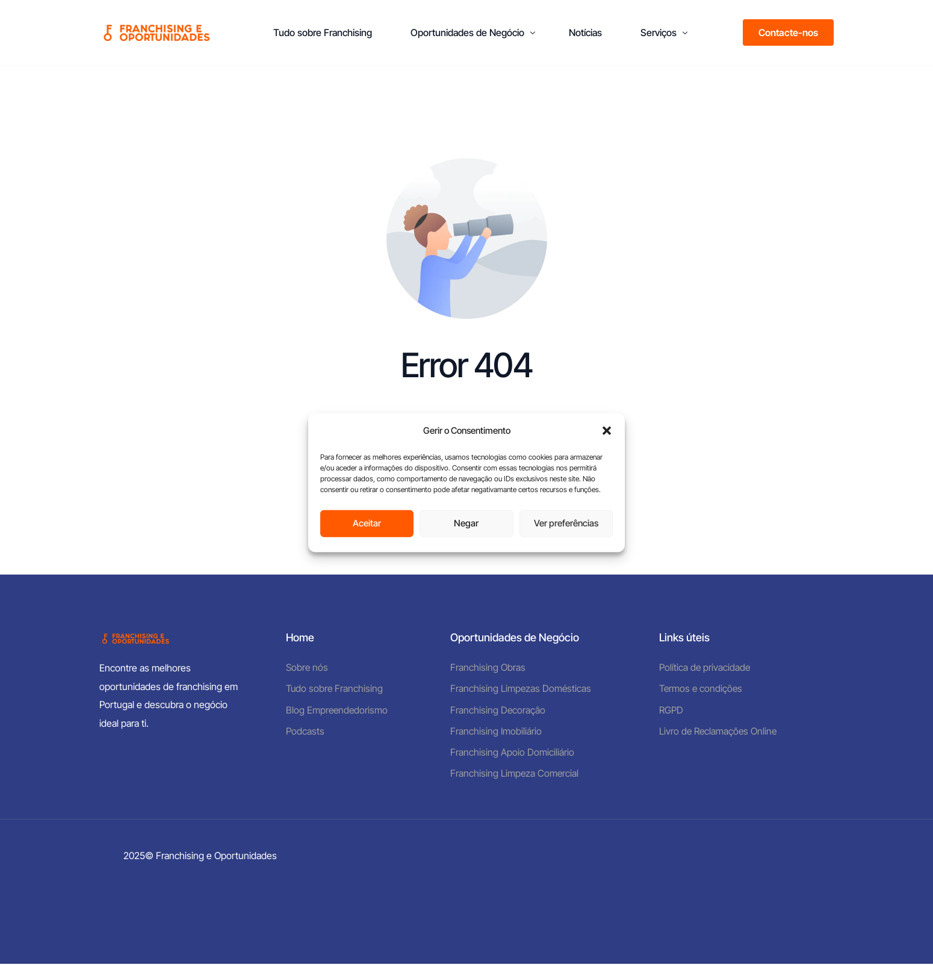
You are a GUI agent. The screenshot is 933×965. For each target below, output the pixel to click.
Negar (466, 523)
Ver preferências (566, 523)
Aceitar (367, 523)
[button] (607, 431)
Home (300, 637)
